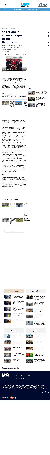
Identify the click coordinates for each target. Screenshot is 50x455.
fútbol (18, 79)
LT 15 (46, 9)
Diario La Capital (19, 374)
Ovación (21, 9)
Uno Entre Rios (5, 28)
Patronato (13, 28)
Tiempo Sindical (39, 9)
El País (25, 9)
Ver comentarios (14, 231)
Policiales (16, 9)
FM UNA (28, 379)
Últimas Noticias (4, 9)
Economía (29, 9)
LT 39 (44, 9)
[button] (3, 4)
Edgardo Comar (7, 54)
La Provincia (11, 9)
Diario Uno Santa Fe (20, 378)
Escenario (34, 9)
